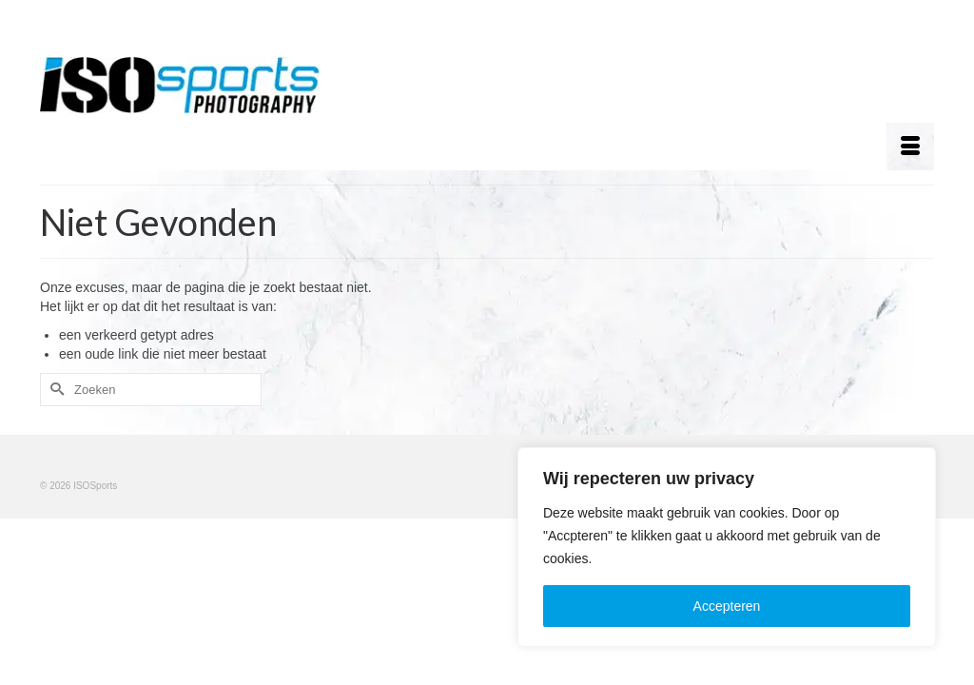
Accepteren (727, 606)
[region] (726, 547)
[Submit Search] (54, 391)
